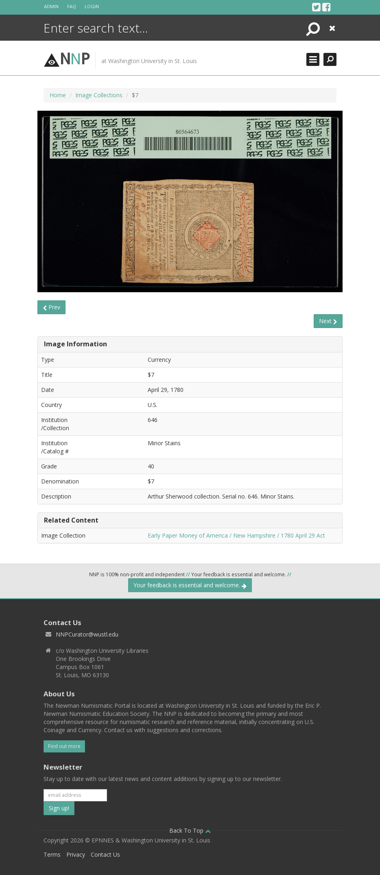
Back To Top (190, 830)
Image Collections (98, 95)
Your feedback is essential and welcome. (190, 585)
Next (328, 321)
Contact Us (105, 854)
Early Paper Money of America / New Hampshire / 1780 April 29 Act (236, 535)
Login (92, 6)
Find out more (64, 746)
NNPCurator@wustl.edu (87, 634)
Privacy (75, 854)
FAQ (71, 6)
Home (58, 95)
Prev (51, 307)
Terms (52, 854)
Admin (51, 6)
